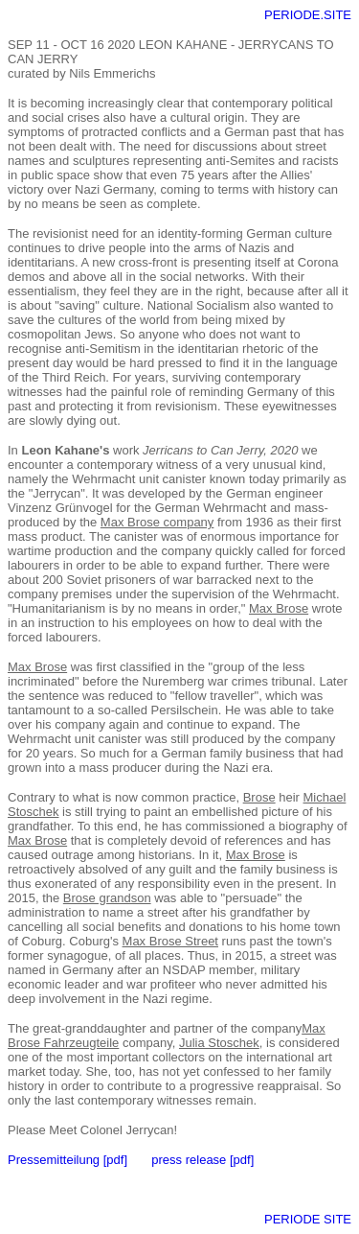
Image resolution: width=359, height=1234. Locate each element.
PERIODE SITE (307, 1219)
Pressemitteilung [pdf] (67, 1160)
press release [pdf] (202, 1160)
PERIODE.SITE (307, 15)
